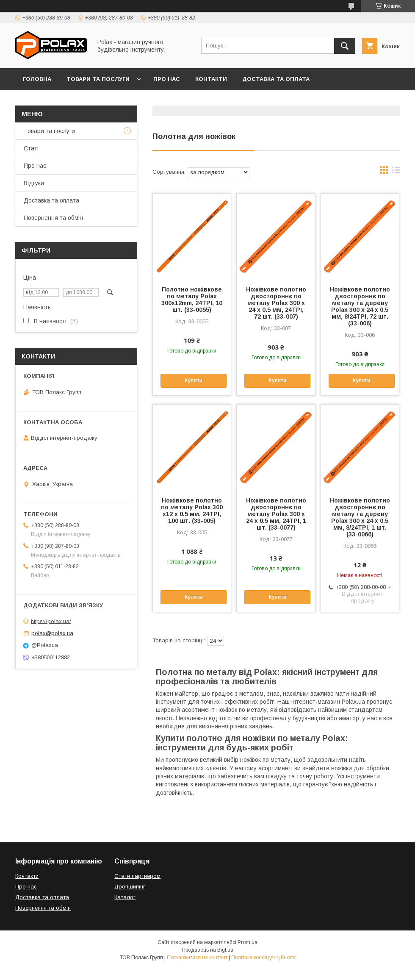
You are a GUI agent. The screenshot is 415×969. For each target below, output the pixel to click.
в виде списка (396, 172)
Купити (193, 380)
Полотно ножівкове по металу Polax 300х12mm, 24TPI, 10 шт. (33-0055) (191, 299)
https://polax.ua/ (51, 621)
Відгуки (122, 101)
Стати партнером (137, 876)
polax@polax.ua (52, 633)
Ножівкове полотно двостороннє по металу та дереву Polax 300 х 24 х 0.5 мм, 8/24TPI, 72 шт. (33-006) (360, 306)
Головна (37, 79)
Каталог (125, 897)
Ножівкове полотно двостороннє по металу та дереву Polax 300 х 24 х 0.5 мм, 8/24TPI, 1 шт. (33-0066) (360, 517)
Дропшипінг (129, 886)
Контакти (211, 79)
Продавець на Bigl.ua (207, 950)
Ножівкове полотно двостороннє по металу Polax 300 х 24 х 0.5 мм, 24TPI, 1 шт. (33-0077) (276, 514)
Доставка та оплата (276, 79)
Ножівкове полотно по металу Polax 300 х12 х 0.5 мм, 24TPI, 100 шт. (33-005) (192, 510)
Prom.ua (247, 942)
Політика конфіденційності (263, 958)
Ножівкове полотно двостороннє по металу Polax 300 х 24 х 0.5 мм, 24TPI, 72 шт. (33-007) (276, 303)
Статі (31, 148)
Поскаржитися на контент (197, 958)
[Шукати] (344, 46)
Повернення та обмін (58, 101)
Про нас (166, 79)
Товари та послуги (98, 79)
